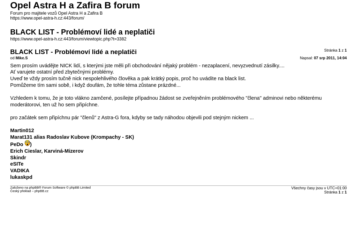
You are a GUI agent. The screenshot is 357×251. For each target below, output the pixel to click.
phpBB (34, 187)
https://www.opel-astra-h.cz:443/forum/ (47, 18)
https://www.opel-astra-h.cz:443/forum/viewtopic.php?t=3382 (68, 39)
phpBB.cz (41, 191)
